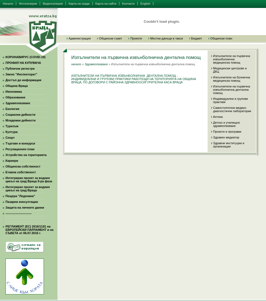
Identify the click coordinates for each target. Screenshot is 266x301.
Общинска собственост (22, 166)
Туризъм (11, 126)
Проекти (136, 38)
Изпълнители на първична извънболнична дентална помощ (231, 90)
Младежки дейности (20, 120)
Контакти (128, 3)
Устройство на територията (26, 155)
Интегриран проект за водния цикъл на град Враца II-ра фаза (28, 179)
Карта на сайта (106, 3)
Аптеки (218, 116)
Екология (12, 108)
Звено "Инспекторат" (21, 74)
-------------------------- (18, 213)
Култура (11, 132)
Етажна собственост (20, 172)
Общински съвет (110, 38)
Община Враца (16, 85)
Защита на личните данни (24, 207)
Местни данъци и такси (166, 38)
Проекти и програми (227, 131)
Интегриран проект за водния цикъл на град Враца (27, 188)
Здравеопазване (17, 103)
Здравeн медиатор (226, 137)
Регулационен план (20, 149)
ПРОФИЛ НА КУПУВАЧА (23, 62)
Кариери (11, 160)
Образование (15, 97)
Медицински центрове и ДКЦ (230, 70)
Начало (8, 3)
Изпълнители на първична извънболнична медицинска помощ (231, 59)
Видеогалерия (53, 3)
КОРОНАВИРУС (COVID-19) (25, 57)
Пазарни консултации (21, 201)
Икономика (13, 91)
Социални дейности (20, 114)
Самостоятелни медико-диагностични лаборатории (232, 109)
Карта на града (79, 3)
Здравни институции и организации (228, 144)
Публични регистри (20, 68)
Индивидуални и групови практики (230, 100)
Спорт (10, 137)
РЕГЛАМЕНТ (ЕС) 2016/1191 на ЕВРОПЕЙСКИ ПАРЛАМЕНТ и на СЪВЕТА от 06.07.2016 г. (29, 230)
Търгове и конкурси (20, 143)
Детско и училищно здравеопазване (226, 124)
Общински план (221, 38)
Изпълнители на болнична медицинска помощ (231, 79)
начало (76, 64)
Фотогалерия (28, 3)
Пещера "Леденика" (20, 196)
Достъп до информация (23, 80)
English (145, 3)
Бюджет (196, 38)
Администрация (80, 38)
